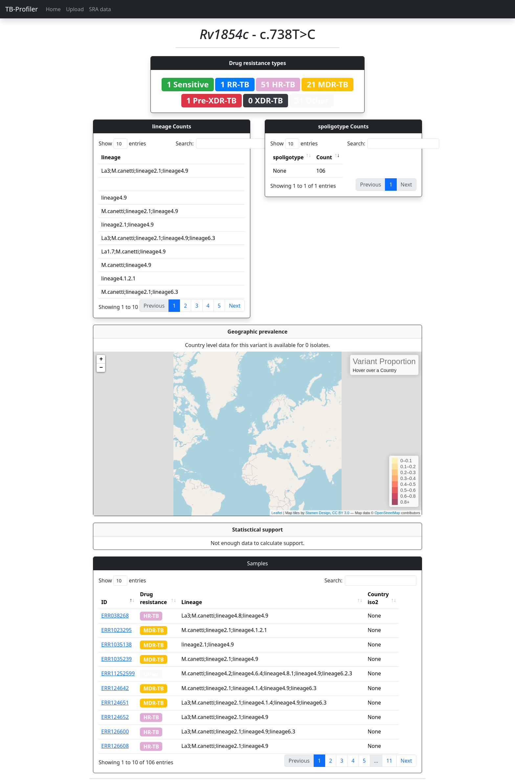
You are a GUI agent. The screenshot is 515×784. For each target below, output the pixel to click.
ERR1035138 (116, 644)
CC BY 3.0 (340, 513)
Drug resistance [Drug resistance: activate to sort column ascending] (153, 598)
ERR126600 (115, 731)
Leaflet (276, 513)
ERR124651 (115, 702)
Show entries (122, 144)
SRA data (100, 9)
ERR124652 (115, 717)
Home (53, 9)
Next (234, 305)
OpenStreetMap (387, 513)
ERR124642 (115, 688)
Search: (222, 144)
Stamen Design (317, 513)
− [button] (101, 368)
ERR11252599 (118, 673)
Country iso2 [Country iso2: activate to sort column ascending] (387, 598)
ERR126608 (115, 746)
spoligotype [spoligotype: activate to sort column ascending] (288, 157)
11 (389, 760)
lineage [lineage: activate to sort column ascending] (111, 157)
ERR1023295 (116, 630)
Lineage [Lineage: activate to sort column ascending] (200, 602)
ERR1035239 (116, 659)
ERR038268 (115, 615)
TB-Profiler (21, 9)
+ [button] (101, 359)
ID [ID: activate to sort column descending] (104, 602)
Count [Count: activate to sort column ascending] (324, 157)
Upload (75, 9)
